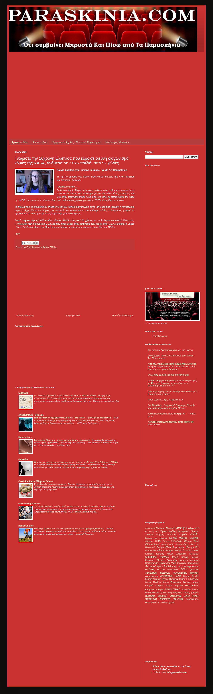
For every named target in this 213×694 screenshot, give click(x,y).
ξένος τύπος (191, 596)
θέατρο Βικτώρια (170, 579)
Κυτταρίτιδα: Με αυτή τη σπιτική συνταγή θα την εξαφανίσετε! (62, 440)
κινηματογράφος (154, 589)
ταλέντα (164, 602)
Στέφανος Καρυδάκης (187, 563)
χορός (171, 602)
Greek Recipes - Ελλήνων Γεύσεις (36, 481)
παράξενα (151, 598)
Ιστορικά (179, 550)
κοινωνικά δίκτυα (190, 589)
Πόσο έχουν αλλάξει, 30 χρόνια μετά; (166, 399)
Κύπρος (160, 554)
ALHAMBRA (150, 528)
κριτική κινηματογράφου (171, 593)
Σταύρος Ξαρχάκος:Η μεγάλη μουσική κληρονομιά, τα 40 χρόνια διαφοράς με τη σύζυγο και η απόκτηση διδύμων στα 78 (172, 383)
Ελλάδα (53, 247)
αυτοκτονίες (172, 569)
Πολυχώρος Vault (167, 563)
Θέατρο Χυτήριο (165, 550)
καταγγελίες (191, 585)
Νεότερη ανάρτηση (24, 315)
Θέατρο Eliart (191, 541)
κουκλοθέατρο (152, 592)
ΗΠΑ (158, 541)
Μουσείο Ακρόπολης (167, 560)
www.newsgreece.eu (29, 503)
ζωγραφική (166, 576)
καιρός (169, 585)
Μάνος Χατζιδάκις (176, 554)
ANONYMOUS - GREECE (31, 415)
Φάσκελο (23, 459)
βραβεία (26, 247)
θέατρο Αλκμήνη (153, 579)
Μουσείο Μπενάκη (189, 560)
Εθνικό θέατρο (178, 537)
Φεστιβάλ (150, 566)
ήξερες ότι (180, 566)
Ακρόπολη (171, 534)
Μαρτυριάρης (25, 437)
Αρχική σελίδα (19, 142)
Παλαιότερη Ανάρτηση (122, 315)
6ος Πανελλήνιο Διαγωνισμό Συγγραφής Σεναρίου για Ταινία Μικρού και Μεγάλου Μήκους (172, 406)
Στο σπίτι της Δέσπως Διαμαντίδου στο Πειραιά (170, 350)
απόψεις (150, 569)
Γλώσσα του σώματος (156, 538)
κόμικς (187, 592)
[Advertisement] (63, 77)
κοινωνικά (172, 589)
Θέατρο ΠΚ (192, 547)
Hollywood (192, 528)
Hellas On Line (25, 526)
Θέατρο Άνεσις (152, 544)
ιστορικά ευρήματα (154, 585)
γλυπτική (194, 569)
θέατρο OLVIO (190, 576)
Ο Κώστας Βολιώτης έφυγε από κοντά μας (168, 375)
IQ (146, 531)
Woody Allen (154, 532)
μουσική (162, 595)
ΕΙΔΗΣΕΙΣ (23, 393)
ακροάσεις (192, 566)
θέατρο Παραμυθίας (172, 582)
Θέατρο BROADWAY (172, 541)
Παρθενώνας (151, 563)
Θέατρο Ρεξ (150, 550)
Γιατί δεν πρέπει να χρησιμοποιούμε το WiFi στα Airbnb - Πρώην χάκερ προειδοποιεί (73, 418)
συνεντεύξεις (152, 602)
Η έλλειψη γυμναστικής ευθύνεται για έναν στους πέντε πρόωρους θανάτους (69, 528)
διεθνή (46, 247)
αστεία (161, 569)
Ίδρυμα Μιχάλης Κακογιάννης (175, 531)
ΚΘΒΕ (195, 550)
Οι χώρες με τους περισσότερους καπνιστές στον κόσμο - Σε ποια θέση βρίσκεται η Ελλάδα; (76, 462)
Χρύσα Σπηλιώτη (165, 566)
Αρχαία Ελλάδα (188, 534)
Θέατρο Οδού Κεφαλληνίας (171, 547)
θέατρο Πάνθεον (153, 582)
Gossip (179, 528)
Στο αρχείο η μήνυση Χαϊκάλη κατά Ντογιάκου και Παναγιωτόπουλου (65, 506)
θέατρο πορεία (190, 582)
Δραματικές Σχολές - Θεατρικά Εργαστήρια (76, 142)
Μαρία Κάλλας (180, 557)
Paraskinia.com (160, 336)
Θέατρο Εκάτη (167, 544)
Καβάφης (149, 554)
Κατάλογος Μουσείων (118, 142)
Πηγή (17, 233)
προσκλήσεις (192, 599)
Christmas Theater (164, 528)
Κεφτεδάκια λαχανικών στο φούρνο (50, 484)
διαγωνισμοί (37, 247)
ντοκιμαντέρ (176, 596)
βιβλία (184, 569)
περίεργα (165, 598)
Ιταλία (188, 550)
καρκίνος (179, 585)
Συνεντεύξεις (40, 142)
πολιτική (178, 598)
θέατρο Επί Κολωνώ (188, 579)
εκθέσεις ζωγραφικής (173, 572)
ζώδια (178, 576)
